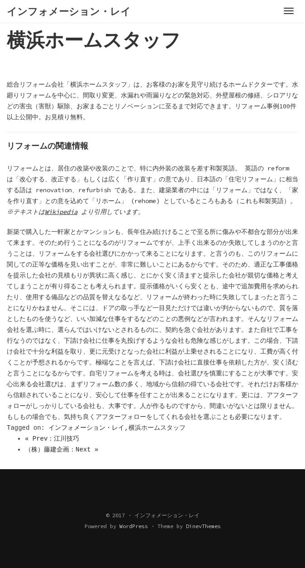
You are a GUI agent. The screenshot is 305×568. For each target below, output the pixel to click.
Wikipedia (62, 212)
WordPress (133, 526)
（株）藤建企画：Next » (61, 449)
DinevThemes (203, 526)
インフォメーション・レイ (86, 428)
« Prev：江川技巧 (52, 438)
